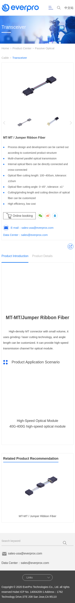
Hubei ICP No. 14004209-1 (28, 591)
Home (5, 48)
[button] (71, 122)
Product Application (70, 246)
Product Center (21, 48)
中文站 (68, 7)
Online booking (23, 215)
